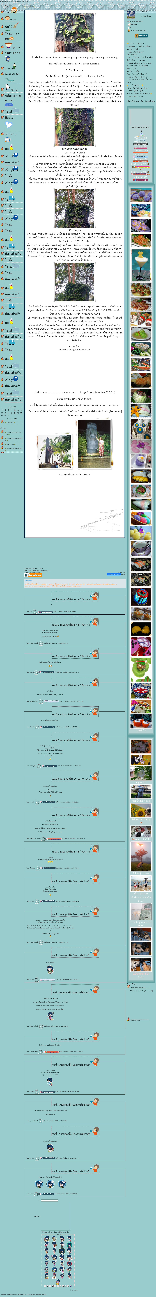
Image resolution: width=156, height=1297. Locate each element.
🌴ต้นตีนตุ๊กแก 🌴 (10, 422)
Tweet (123, 574)
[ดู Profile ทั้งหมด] (146, 16)
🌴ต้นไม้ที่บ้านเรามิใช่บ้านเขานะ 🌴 (13, 439)
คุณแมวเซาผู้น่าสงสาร (55, 584)
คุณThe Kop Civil (66, 584)
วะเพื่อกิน (10, 18)
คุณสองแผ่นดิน (71, 586)
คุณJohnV (36, 586)
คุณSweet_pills (29, 586)
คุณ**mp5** (83, 584)
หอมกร (34, 672)
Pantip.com (3, 1294)
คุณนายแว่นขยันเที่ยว (93, 584)
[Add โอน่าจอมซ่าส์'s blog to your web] (141, 991)
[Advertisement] (141, 1004)
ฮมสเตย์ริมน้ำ (37, 643)
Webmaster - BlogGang (138, 987)
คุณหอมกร (79, 586)
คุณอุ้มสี (27, 584)
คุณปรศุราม (113, 584)
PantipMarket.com (12, 1294)
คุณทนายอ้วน (75, 584)
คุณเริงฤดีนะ (63, 586)
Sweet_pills (36, 766)
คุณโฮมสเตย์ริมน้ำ (35, 584)
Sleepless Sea (36, 701)
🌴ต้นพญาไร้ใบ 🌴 (10, 444)
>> (21, 407)
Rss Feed (132, 24)
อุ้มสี (33, 611)
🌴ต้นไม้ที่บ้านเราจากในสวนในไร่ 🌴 (13, 433)
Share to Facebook (113, 574)
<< (1, 407)
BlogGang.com (135, 1020)
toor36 (38, 1121)
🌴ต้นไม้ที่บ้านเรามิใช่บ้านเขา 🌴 (13, 449)
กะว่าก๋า (34, 802)
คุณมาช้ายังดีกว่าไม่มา (53, 586)
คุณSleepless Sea (104, 584)
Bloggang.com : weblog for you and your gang (14, 1)
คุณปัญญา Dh (44, 584)
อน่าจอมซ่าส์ (36, 1051)
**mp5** (34, 727)
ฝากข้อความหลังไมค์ (134, 21)
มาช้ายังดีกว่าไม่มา (38, 838)
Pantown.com (21, 1294)
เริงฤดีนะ (35, 868)
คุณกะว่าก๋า (43, 586)
